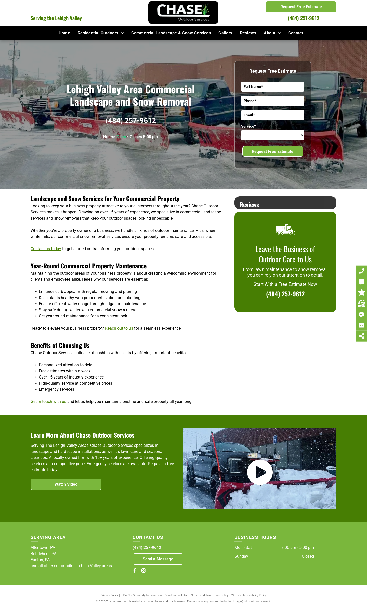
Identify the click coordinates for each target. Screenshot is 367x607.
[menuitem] (64, 33)
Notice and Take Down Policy (210, 595)
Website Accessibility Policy (249, 595)
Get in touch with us (48, 401)
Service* (248, 126)
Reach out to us (119, 328)
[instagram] (143, 571)
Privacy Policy (109, 595)
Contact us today (46, 248)
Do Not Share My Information (142, 595)
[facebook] (134, 571)
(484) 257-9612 (303, 18)
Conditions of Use (176, 595)
